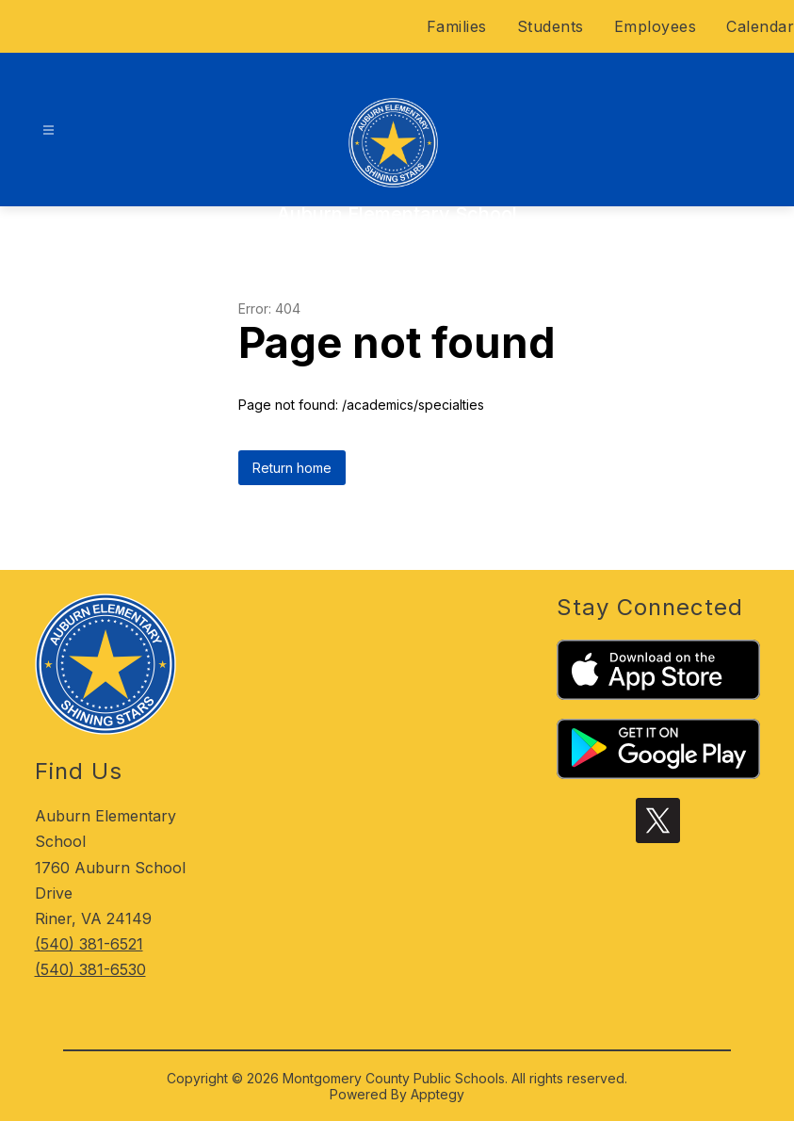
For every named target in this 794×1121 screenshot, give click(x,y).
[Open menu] (48, 130)
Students (550, 26)
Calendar (760, 26)
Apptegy (437, 1094)
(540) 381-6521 (89, 943)
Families (457, 26)
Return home (292, 468)
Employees (655, 26)
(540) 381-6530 (90, 969)
